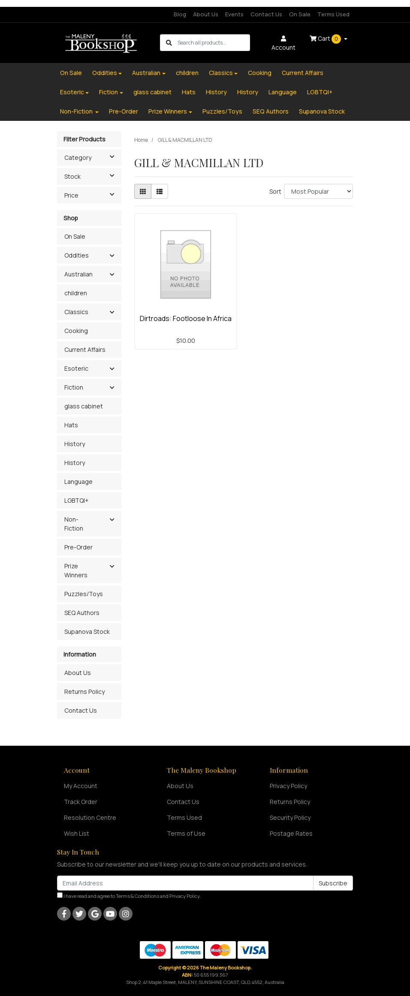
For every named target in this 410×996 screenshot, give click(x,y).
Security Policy (290, 817)
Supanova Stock (322, 111)
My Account (80, 786)
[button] (111, 256)
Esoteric (72, 92)
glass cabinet (152, 92)
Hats (189, 92)
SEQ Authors (271, 111)
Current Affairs (302, 73)
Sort (275, 191)
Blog (180, 14)
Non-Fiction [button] (73, 523)
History (216, 92)
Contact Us (266, 14)
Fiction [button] (73, 387)
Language (282, 92)
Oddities (104, 73)
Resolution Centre (90, 817)
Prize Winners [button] (75, 570)
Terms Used (333, 14)
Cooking (259, 73)
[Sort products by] (318, 191)
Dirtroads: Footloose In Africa (186, 318)
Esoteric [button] (76, 368)
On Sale (300, 14)
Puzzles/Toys (222, 111)
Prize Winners (167, 111)
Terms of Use (186, 833)
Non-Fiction (77, 111)
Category (92, 157)
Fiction (108, 92)
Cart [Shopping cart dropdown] (326, 39)
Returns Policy (84, 691)
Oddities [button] (76, 255)
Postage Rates (291, 833)
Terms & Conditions (137, 896)
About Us (205, 14)
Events (234, 14)
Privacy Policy (288, 786)
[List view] (159, 191)
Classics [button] (76, 312)
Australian (146, 73)
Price (92, 195)
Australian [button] (78, 274)
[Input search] (213, 42)
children (187, 73)
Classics (221, 73)
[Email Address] (185, 883)
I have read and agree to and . (129, 895)
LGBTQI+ (319, 92)
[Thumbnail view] (142, 191)
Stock (92, 176)
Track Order (80, 802)
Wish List (76, 833)
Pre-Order (123, 111)
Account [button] (283, 43)
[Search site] (169, 42)
